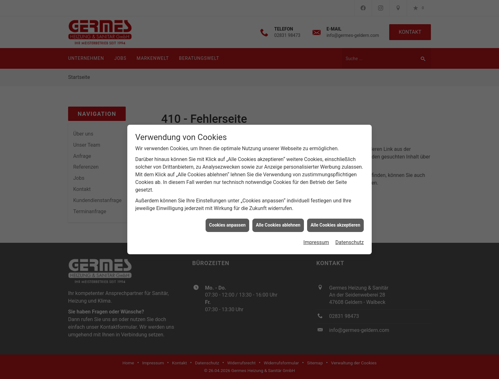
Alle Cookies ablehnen (278, 223)
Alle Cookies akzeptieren (335, 223)
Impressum (316, 240)
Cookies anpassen (227, 223)
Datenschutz (349, 240)
